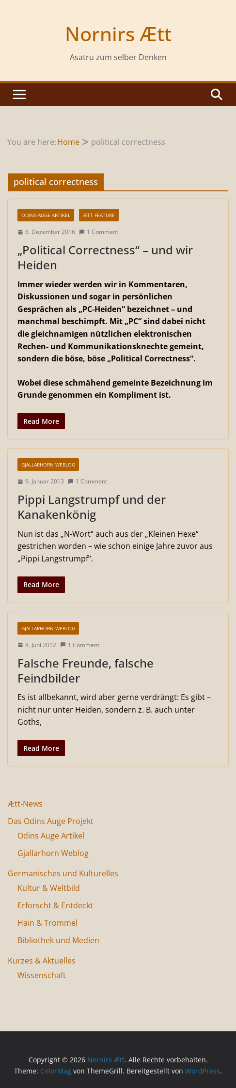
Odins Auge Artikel (45, 215)
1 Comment (98, 232)
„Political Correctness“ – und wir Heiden (105, 257)
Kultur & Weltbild (48, 888)
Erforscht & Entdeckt (55, 905)
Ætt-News (25, 803)
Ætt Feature (99, 215)
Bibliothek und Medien (58, 940)
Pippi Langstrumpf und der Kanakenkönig (91, 506)
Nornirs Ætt (118, 33)
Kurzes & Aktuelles (42, 960)
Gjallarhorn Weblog (48, 464)
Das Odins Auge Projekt (51, 821)
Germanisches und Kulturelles (63, 873)
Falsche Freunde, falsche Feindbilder (85, 670)
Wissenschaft (41, 975)
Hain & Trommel (47, 922)
